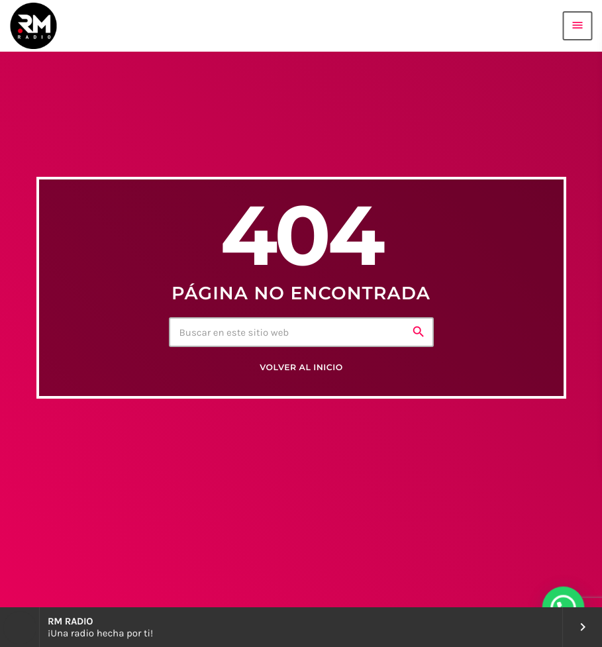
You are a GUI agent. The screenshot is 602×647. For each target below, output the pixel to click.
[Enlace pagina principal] (33, 26)
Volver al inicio (301, 368)
